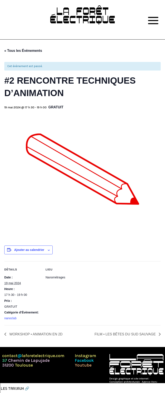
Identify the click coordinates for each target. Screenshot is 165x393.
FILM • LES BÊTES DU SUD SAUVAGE (126, 334)
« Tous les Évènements (23, 50)
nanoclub (10, 318)
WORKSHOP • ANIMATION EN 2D (35, 334)
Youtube (83, 365)
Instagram (85, 355)
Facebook (84, 360)
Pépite (154, 378)
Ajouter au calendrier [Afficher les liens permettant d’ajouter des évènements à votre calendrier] (29, 250)
